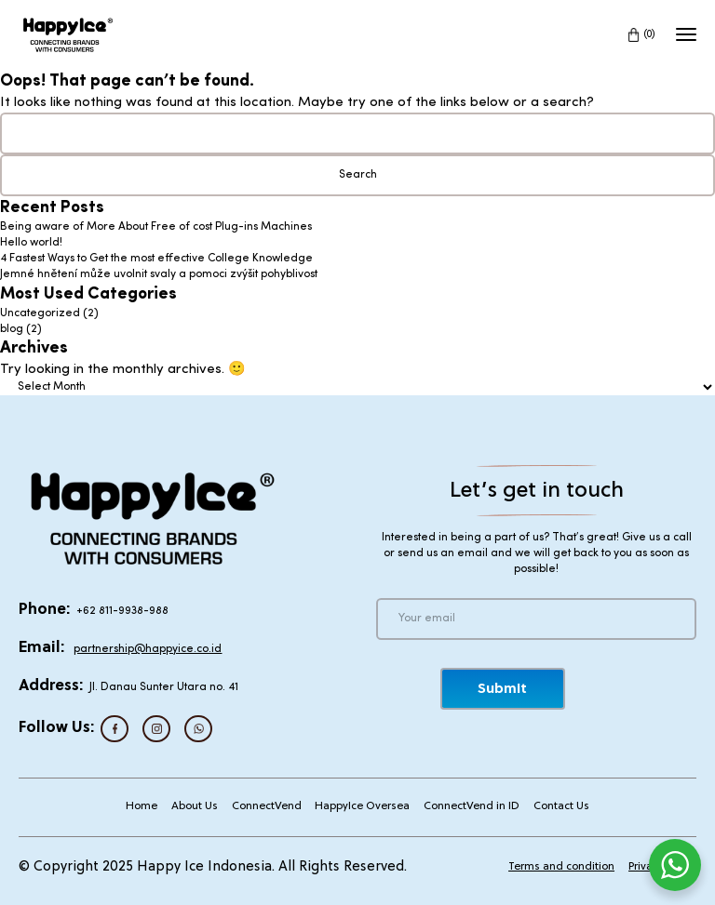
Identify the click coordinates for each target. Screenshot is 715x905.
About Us (194, 806)
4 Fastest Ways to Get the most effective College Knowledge (156, 258)
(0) (649, 35)
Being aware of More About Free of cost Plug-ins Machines (156, 227)
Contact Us (561, 806)
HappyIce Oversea (362, 806)
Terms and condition (561, 866)
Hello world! (31, 242)
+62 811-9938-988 (122, 611)
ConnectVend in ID (471, 806)
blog (11, 329)
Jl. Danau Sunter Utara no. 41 (163, 687)
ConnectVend (267, 806)
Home (141, 806)
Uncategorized (40, 313)
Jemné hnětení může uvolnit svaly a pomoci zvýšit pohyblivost (158, 274)
